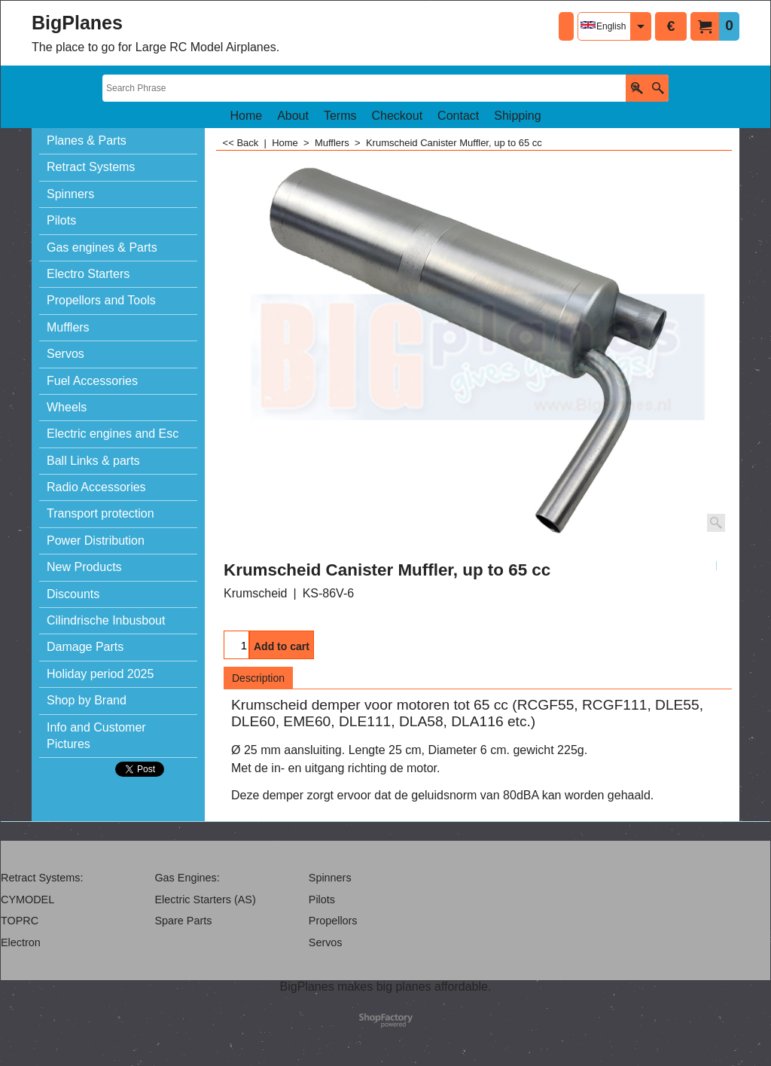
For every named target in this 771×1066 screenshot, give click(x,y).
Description (258, 678)
